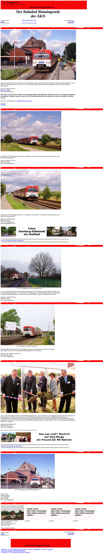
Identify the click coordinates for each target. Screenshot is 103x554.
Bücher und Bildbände (34, 549)
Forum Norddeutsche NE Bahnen (17, 549)
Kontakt (44, 549)
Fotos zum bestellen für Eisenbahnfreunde (13, 550)
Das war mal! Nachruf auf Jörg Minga (11, 446)
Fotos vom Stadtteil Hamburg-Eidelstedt (12, 240)
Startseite (50, 549)
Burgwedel (71, 21)
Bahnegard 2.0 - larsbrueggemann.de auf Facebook (15, 552)
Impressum (4, 549)
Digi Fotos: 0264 (5, 90)
